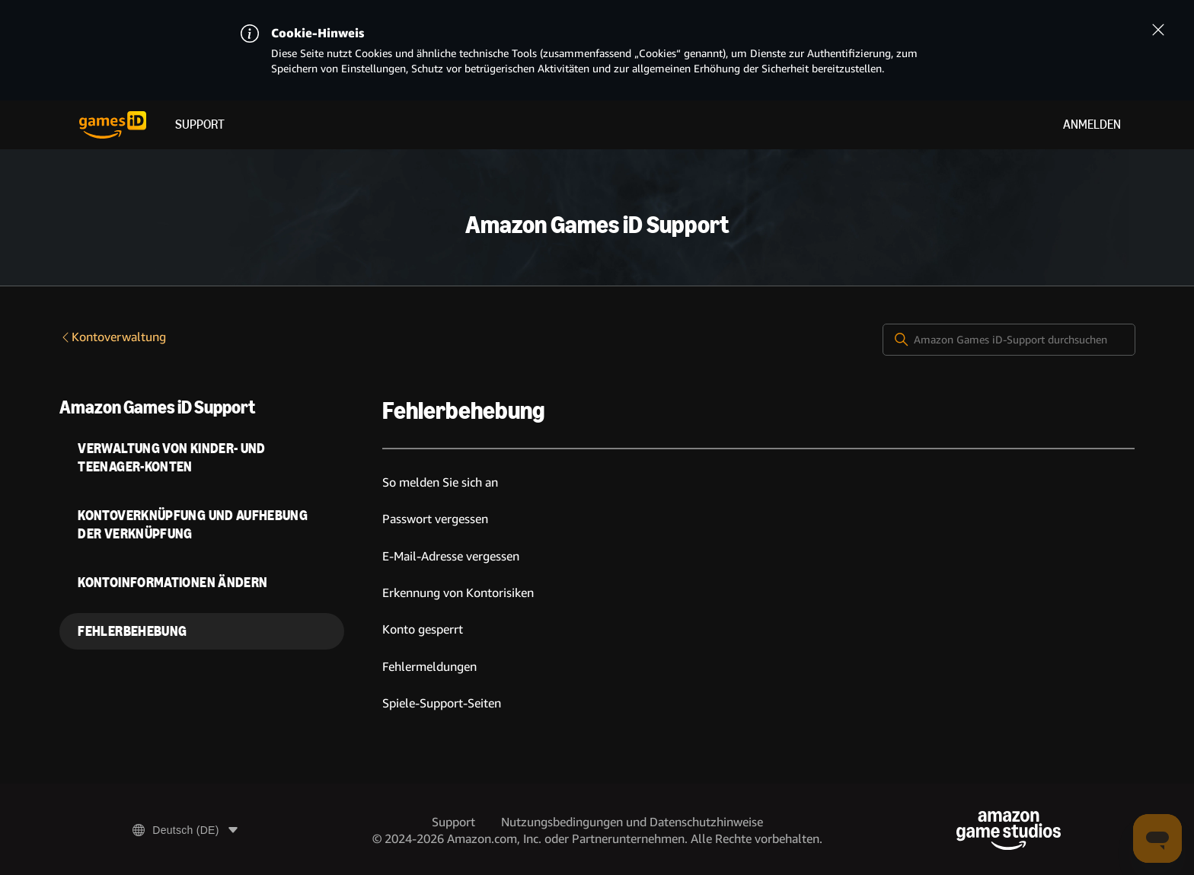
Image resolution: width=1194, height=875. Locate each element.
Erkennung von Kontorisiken (458, 593)
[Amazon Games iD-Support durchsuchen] (1009, 339)
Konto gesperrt (422, 629)
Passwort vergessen (435, 519)
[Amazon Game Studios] (1008, 830)
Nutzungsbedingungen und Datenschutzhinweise (632, 822)
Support (200, 124)
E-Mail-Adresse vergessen (450, 556)
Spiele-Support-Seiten (441, 703)
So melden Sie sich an (440, 482)
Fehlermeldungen (429, 667)
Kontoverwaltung (112, 337)
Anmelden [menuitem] (1092, 124)
